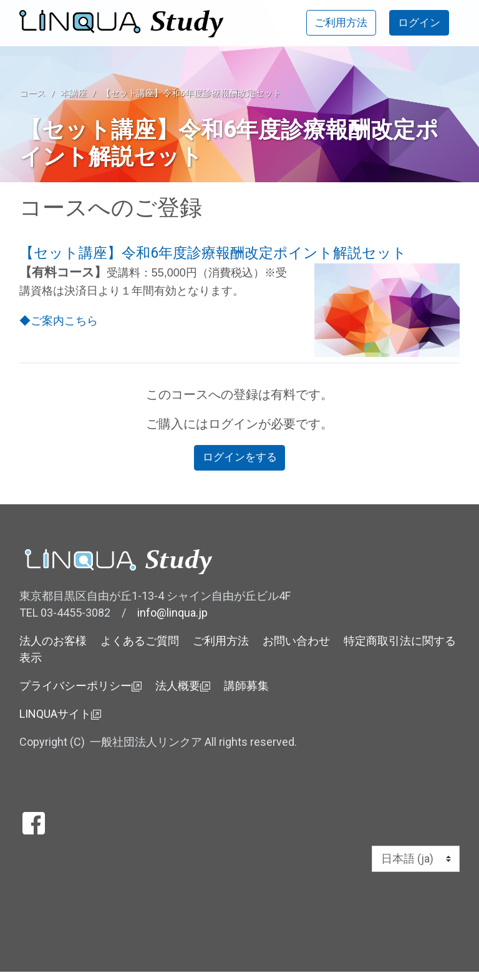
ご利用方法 (335, 23)
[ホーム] (126, 24)
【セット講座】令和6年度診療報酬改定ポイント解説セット (213, 253)
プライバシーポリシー (80, 686)
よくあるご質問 (139, 641)
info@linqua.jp (172, 613)
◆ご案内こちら (58, 321)
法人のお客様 (53, 641)
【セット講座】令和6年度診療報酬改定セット (191, 93)
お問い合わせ (296, 641)
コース (32, 93)
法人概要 (182, 686)
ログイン (417, 23)
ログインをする (239, 458)
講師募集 (246, 686)
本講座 (73, 93)
